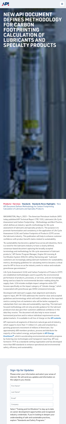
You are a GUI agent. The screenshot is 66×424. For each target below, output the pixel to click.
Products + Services (11, 204)
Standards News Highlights (43, 204)
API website (56, 318)
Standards (26, 204)
